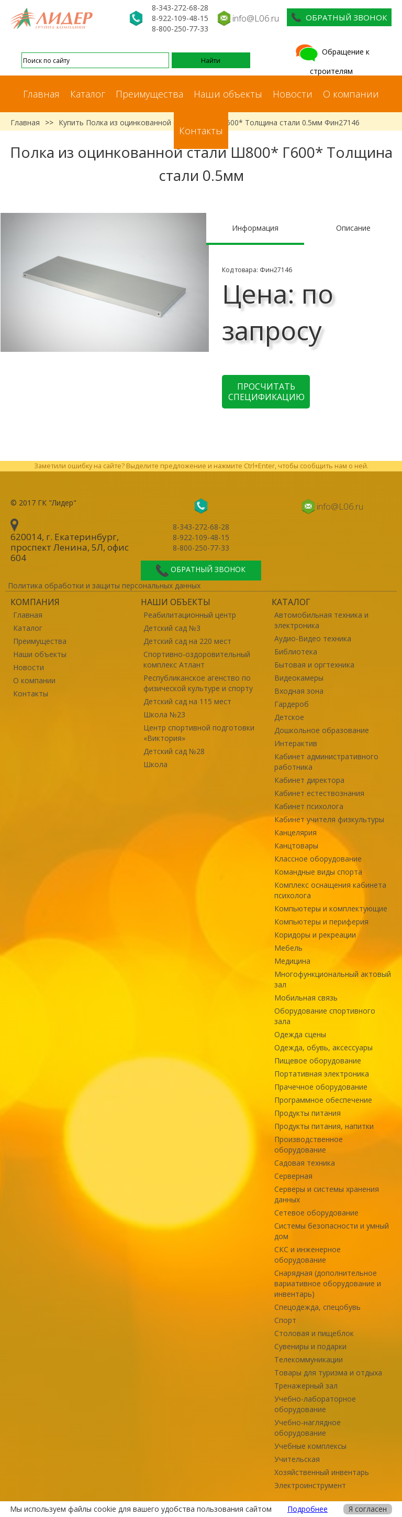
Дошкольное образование (321, 730)
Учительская (297, 1459)
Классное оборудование (318, 859)
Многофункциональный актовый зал (332, 979)
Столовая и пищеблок (314, 1333)
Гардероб (291, 704)
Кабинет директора (309, 780)
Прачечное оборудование (320, 1087)
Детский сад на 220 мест (187, 641)
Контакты (201, 130)
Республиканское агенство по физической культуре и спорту (198, 683)
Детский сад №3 (171, 628)
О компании (351, 94)
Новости (292, 94)
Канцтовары (296, 846)
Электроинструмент (310, 1485)
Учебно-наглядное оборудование (307, 1427)
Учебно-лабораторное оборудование (315, 1404)
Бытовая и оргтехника (314, 665)
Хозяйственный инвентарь (321, 1472)
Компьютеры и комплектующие (330, 908)
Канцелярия (295, 832)
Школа (155, 764)
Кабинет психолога (308, 806)
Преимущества (149, 94)
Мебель (288, 948)
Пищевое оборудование (317, 1061)
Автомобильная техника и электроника (321, 620)
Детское (289, 717)
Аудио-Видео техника (312, 638)
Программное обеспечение (323, 1100)
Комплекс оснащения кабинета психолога (330, 890)
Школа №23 (164, 714)
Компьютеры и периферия (321, 922)
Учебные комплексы (310, 1446)
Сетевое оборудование (316, 1213)
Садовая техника (304, 1163)
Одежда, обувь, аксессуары (323, 1047)
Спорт (285, 1320)
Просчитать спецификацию (266, 392)
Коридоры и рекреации (315, 935)
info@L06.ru (255, 18)
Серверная (293, 1176)
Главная (41, 94)
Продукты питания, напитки (324, 1126)
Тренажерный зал (306, 1386)
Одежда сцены (300, 1034)
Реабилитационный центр (189, 615)
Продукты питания (307, 1113)
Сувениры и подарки (310, 1346)
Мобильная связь (306, 998)
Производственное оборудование (308, 1144)
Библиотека (295, 652)
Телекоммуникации (308, 1359)
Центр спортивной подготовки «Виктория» (198, 733)
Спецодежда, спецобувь (317, 1307)
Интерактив (295, 743)
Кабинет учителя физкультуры (329, 819)
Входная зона (298, 691)
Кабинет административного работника (326, 761)
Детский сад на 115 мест (187, 701)
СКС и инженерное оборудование (307, 1254)
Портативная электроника (321, 1074)
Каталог (87, 94)
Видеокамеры (298, 678)
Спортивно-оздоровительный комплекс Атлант (196, 659)
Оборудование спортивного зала (324, 1016)
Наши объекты (228, 94)
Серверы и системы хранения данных (326, 1194)
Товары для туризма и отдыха (328, 1373)
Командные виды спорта (318, 872)
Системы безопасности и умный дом (331, 1231)
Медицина (292, 961)
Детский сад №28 (174, 751)
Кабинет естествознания (319, 793)
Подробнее (307, 1509)
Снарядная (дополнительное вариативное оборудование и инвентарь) (327, 1283)
